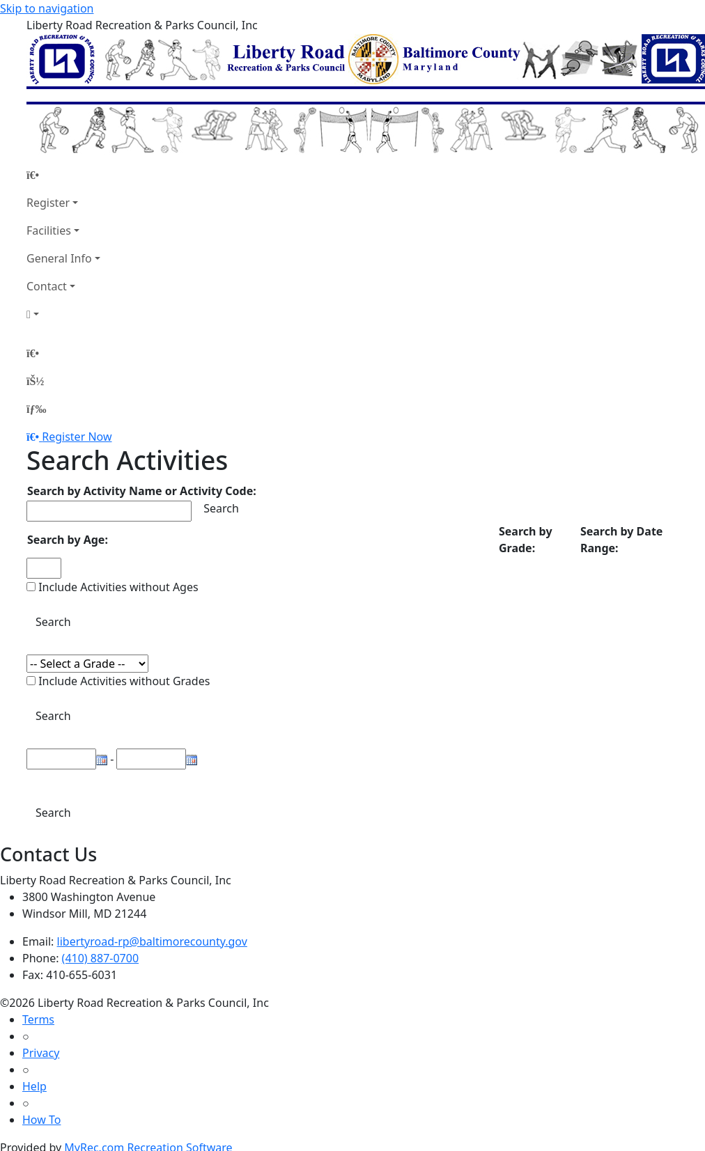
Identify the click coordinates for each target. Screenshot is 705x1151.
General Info (59, 258)
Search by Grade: (525, 540)
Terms (38, 1019)
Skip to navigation (46, 8)
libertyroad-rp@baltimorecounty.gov (152, 941)
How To (41, 1119)
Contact (46, 286)
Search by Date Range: (621, 540)
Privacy (40, 1052)
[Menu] (36, 409)
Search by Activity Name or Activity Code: (141, 491)
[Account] (63, 314)
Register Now (76, 436)
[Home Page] (63, 175)
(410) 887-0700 (100, 958)
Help (34, 1086)
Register (48, 202)
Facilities (48, 230)
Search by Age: (67, 539)
